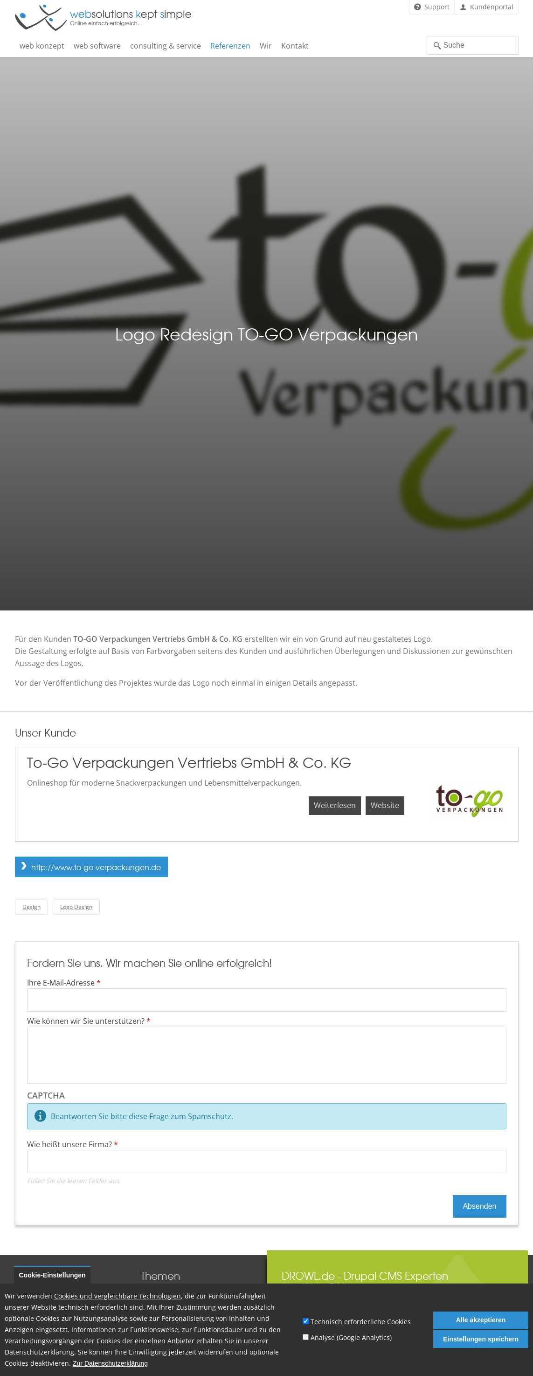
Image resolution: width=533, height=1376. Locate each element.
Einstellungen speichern (481, 1339)
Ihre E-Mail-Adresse (64, 983)
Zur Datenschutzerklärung (110, 1363)
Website (385, 805)
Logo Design (76, 907)
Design (31, 907)
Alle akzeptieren (481, 1320)
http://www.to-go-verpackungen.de (96, 866)
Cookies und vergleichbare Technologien (117, 1295)
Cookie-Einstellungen (52, 1275)
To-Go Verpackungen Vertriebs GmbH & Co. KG (189, 762)
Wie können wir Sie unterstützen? (89, 1021)
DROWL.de (308, 1275)
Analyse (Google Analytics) (351, 1337)
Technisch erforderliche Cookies (361, 1321)
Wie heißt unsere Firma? (72, 1144)
